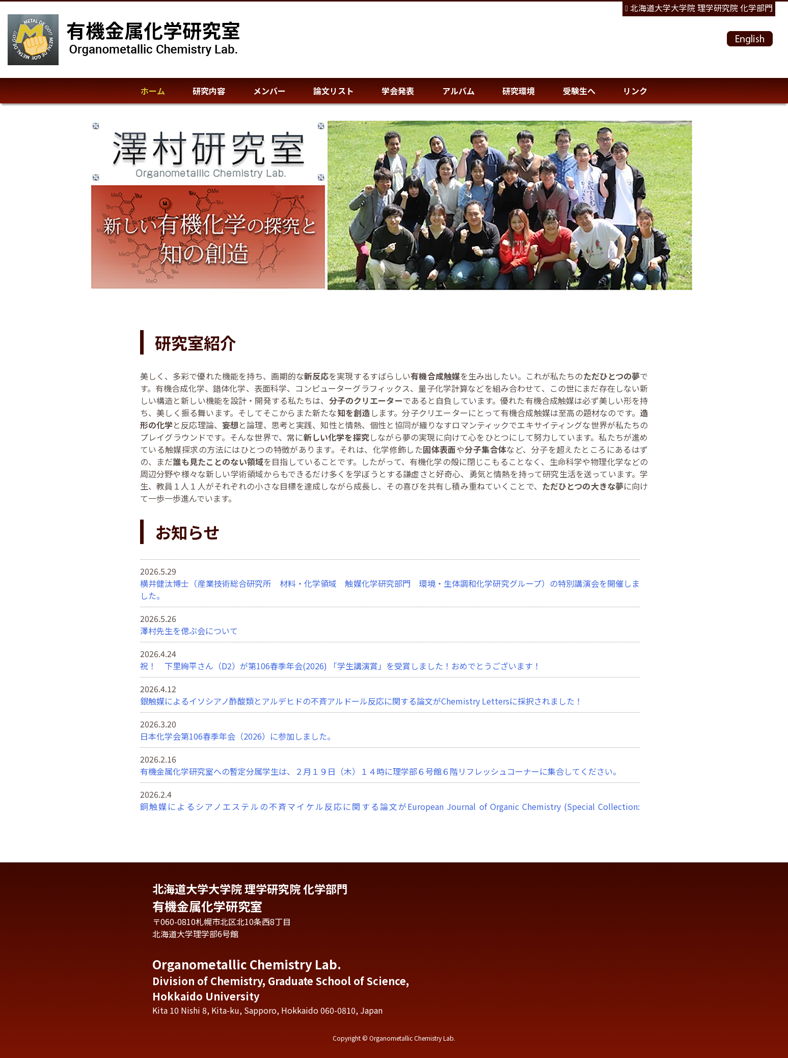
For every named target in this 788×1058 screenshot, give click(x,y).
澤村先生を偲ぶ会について (189, 631)
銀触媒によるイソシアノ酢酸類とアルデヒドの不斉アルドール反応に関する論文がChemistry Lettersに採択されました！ (361, 701)
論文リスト (333, 91)
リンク (635, 91)
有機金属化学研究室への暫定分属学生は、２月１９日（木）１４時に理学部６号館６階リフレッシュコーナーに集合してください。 (380, 771)
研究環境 (518, 91)
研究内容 (209, 91)
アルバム (458, 91)
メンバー (269, 91)
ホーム (153, 91)
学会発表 (398, 91)
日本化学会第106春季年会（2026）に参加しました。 (237, 736)
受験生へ (579, 91)
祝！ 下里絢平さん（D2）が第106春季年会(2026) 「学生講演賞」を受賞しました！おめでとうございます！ (340, 666)
